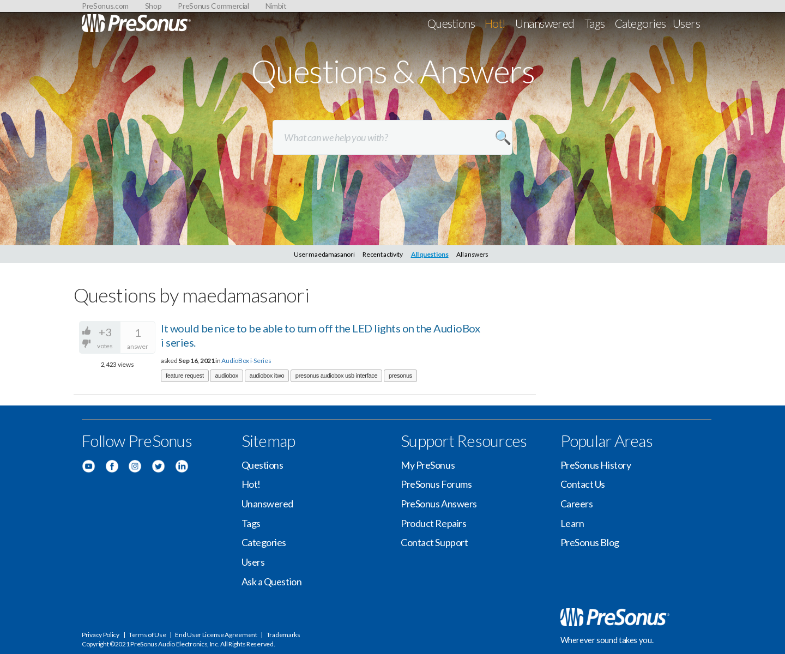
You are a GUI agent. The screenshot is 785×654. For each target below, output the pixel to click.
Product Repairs (433, 523)
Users (686, 23)
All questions (430, 254)
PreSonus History (595, 465)
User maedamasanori (324, 254)
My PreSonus (428, 465)
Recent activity (383, 254)
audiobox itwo (267, 375)
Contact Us (583, 484)
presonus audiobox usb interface (336, 375)
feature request (185, 375)
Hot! (495, 23)
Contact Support (434, 542)
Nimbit (276, 5)
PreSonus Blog (589, 542)
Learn (572, 523)
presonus (400, 375)
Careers (576, 504)
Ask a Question (271, 582)
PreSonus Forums (436, 484)
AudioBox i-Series (246, 360)
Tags (594, 23)
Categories (640, 23)
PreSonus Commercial (213, 5)
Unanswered (545, 23)
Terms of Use (147, 635)
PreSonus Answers (439, 504)
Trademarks (283, 635)
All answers (472, 254)
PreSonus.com (105, 5)
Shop (153, 5)
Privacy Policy (100, 635)
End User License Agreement (216, 635)
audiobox (226, 375)
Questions (451, 23)
